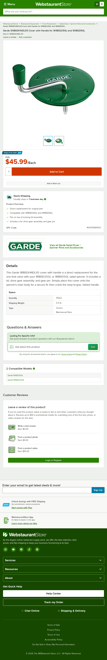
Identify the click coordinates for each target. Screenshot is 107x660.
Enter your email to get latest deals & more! (31, 485)
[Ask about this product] (53, 347)
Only (7, 157)
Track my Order (53, 602)
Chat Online (30, 610)
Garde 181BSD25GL (16, 380)
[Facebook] (21, 549)
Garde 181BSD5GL (15, 375)
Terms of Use (66, 354)
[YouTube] (13, 549)
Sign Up (98, 490)
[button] (48, 141)
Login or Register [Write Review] (53, 460)
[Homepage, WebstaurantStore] (53, 4)
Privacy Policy (81, 354)
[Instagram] (5, 549)
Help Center (53, 593)
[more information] (45, 199)
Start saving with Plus (22, 507)
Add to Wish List (53, 183)
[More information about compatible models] (34, 369)
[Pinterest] (37, 549)
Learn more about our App (24, 523)
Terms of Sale (53, 625)
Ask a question (25, 37)
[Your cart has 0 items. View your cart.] (99, 4)
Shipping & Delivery (71, 610)
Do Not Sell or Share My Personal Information (53, 645)
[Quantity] (8, 171)
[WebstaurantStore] (41, 534)
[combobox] (53, 12)
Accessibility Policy (53, 640)
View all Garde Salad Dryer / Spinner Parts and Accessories (66, 246)
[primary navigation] (9, 4)
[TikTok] (29, 549)
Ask (93, 347)
